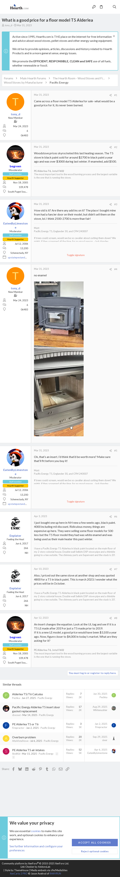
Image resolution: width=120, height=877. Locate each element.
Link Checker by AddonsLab (35, 866)
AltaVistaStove (20, 740)
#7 (115, 569)
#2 (115, 147)
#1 (115, 95)
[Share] (110, 95)
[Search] (114, 7)
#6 (115, 516)
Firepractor (18, 727)
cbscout (16, 715)
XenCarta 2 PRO (19, 873)
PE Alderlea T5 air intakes (28, 750)
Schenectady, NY (19, 252)
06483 (24, 135)
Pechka (16, 698)
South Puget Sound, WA (20, 191)
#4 (115, 269)
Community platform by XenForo (35, 863)
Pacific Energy (45, 698)
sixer (104, 740)
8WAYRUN (55, 873)
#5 (115, 450)
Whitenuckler (100, 710)
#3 (115, 204)
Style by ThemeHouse (16, 870)
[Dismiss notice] (113, 36)
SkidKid (16, 753)
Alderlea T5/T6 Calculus (27, 694)
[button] (5, 7)
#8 (115, 618)
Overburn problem (24, 737)
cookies (36, 831)
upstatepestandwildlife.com (23, 257)
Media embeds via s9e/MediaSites (49, 870)
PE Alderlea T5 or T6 (25, 724)
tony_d (8, 25)
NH (26, 552)
